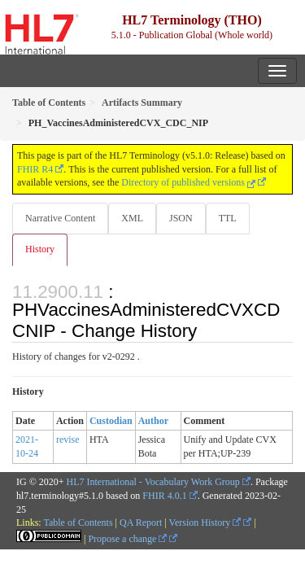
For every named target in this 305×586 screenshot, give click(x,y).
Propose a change (127, 538)
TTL (228, 218)
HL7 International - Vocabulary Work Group (153, 482)
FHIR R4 (35, 169)
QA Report (141, 522)
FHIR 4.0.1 (164, 495)
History (39, 249)
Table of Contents (77, 522)
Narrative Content (60, 218)
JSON (181, 218)
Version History (205, 522)
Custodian (111, 420)
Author (153, 420)
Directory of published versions (188, 182)
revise (68, 439)
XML (132, 218)
